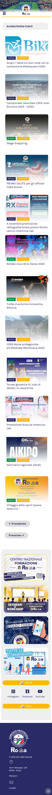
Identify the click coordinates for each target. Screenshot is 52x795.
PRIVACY (13, 776)
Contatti (12, 788)
